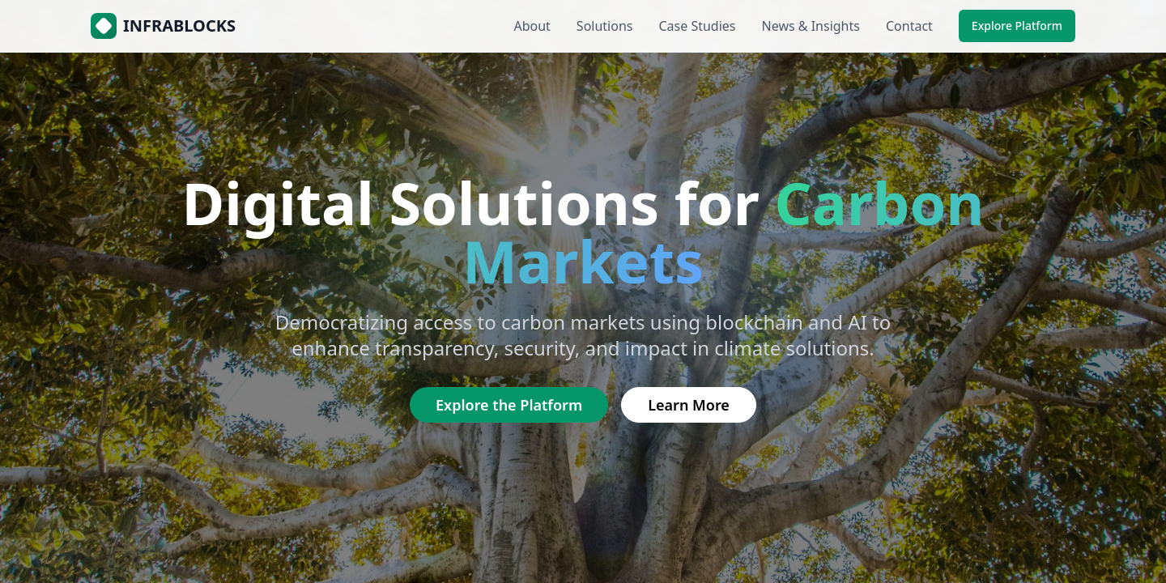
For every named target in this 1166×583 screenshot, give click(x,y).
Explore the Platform (509, 405)
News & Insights (811, 26)
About (531, 26)
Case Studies (696, 26)
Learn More (689, 405)
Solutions (605, 26)
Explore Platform (1017, 25)
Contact (909, 26)
